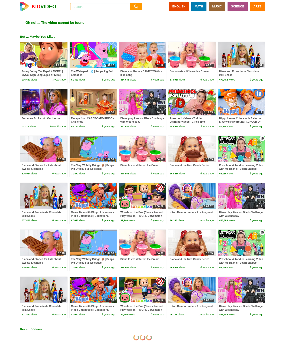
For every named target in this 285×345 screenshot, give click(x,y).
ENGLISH (179, 6)
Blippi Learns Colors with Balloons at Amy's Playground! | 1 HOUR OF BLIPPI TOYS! (240, 122)
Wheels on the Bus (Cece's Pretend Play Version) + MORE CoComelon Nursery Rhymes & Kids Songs (141, 216)
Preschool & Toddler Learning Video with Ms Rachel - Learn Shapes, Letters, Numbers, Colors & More (241, 169)
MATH (199, 6)
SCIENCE (237, 6)
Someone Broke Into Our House (41, 118)
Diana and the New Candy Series (189, 165)
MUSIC (217, 6)
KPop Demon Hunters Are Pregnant (191, 212)
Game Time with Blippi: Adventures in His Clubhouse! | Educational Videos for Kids (92, 216)
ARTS (257, 6)
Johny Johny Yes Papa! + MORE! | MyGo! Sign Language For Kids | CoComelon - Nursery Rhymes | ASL (44, 75)
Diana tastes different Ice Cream (189, 71)
